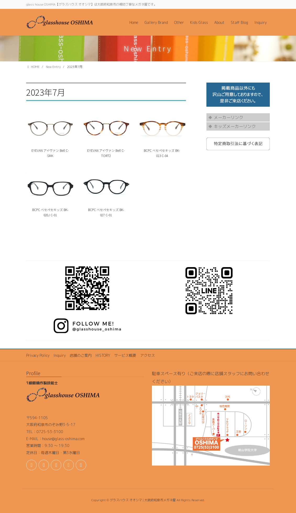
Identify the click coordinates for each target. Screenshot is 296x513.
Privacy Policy (38, 355)
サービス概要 (125, 355)
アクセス (147, 355)
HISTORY (103, 355)
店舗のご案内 (81, 355)
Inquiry (59, 355)
